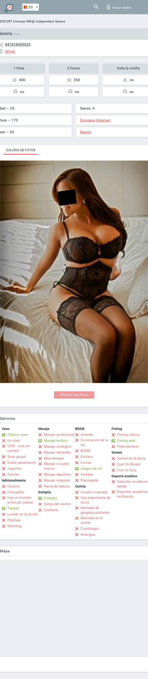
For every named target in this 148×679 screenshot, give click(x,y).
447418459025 (18, 44)
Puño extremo (128, 446)
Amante (87, 435)
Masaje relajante (57, 480)
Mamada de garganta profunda (95, 510)
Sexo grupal (16, 457)
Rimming (14, 526)
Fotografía (15, 492)
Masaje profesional (59, 435)
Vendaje (87, 474)
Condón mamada (94, 492)
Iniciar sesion (119, 6)
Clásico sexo (17, 435)
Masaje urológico (58, 446)
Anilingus (88, 534)
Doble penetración (21, 462)
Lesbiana (51, 510)
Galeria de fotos (20, 150)
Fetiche (13, 474)
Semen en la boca (131, 458)
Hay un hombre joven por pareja (20, 500)
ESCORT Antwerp (12, 21)
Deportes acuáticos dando (132, 483)
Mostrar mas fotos (74, 395)
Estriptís (50, 498)
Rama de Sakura (56, 486)
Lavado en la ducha (22, 514)
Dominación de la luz (94, 442)
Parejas (13, 508)
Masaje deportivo (57, 474)
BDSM (85, 451)
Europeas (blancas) (95, 120)
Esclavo (87, 457)
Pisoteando (90, 480)
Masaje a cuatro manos (56, 466)
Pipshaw (14, 520)
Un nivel (13, 440)
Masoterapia (54, 458)
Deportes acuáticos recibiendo (132, 494)
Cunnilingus (90, 529)
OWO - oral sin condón (18, 448)
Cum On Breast (129, 464)
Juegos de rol (91, 468)
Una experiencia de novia (95, 500)
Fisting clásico (128, 435)
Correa (86, 462)
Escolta (13, 486)
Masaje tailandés (57, 452)
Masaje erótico (56, 440)
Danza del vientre (57, 504)
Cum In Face (127, 470)
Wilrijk (30, 21)
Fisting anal (126, 440)
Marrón (85, 132)
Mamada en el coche (92, 520)
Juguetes (14, 468)
